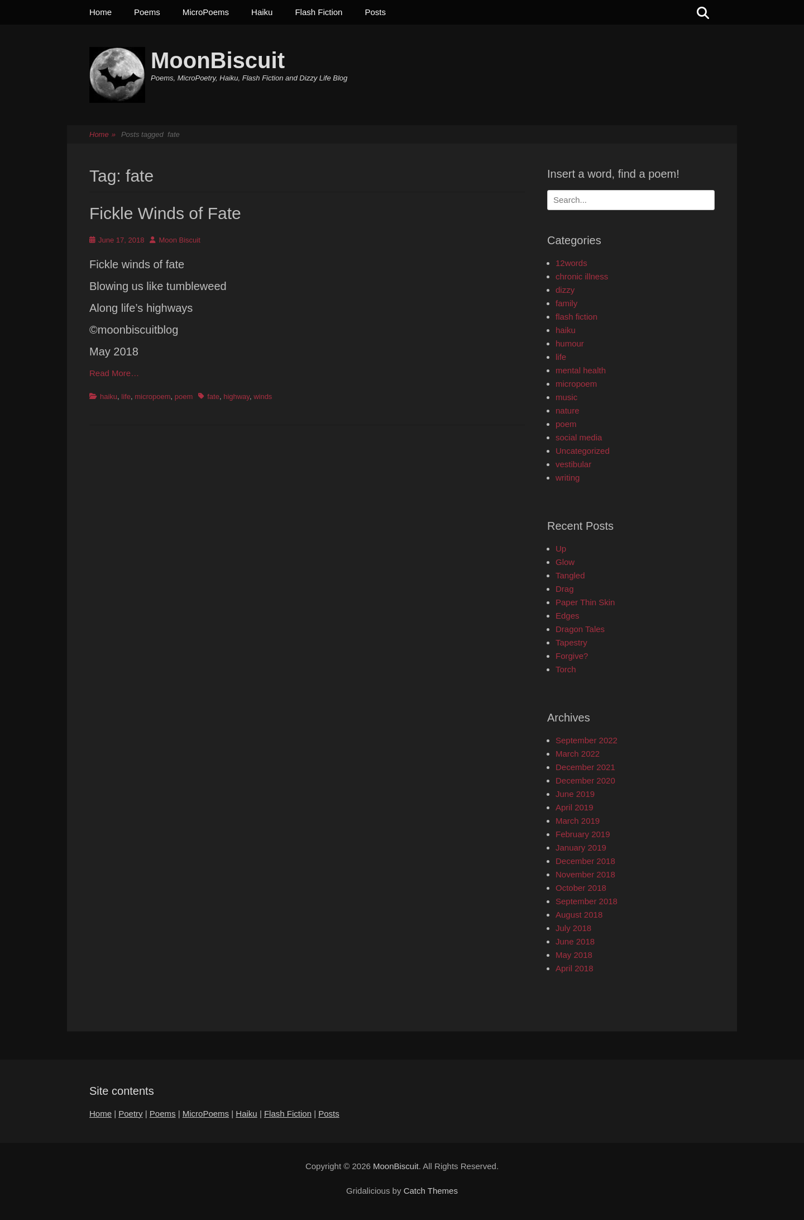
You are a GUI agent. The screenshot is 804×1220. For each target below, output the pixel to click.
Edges (568, 615)
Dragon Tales (580, 629)
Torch (566, 669)
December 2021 (585, 767)
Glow (565, 562)
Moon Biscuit (179, 240)
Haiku (261, 12)
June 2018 (575, 941)
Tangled (570, 575)
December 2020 (585, 780)
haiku (108, 396)
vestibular (573, 464)
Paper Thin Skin (585, 602)
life (126, 396)
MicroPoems (206, 12)
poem (184, 396)
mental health (581, 370)
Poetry (130, 1113)
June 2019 (575, 794)
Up (561, 548)
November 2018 (585, 874)
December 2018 (585, 861)
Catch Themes (431, 1190)
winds (262, 396)
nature (568, 410)
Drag (565, 589)
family (566, 303)
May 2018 (574, 955)
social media (579, 437)
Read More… (114, 373)
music (566, 397)
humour (570, 343)
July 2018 (573, 928)
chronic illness (582, 276)
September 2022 (587, 740)
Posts (375, 12)
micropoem (152, 396)
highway (236, 396)
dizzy (565, 290)
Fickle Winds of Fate (165, 213)
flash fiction (576, 316)
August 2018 (579, 914)
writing (568, 477)
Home (100, 12)
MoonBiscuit (218, 60)
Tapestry (571, 642)
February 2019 (583, 834)
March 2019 (578, 820)
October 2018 (581, 888)
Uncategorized (583, 450)
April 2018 (575, 968)
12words (571, 263)
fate (213, 396)
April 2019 (575, 807)
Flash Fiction (318, 12)
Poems (147, 12)
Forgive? (572, 656)
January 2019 (581, 847)
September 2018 (587, 901)
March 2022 (578, 753)
